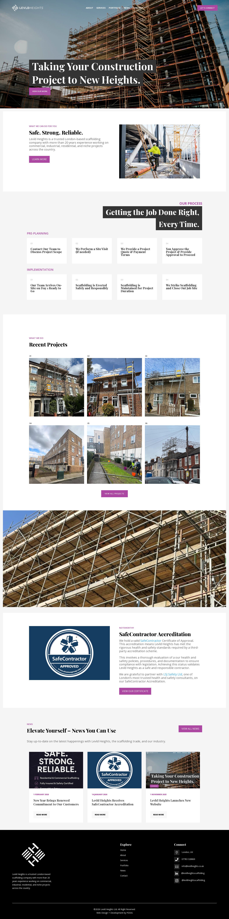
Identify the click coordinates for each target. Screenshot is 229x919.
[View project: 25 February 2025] (56, 454)
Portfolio (114, 8)
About (89, 8)
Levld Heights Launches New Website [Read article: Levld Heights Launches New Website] (170, 802)
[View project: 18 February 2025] (172, 454)
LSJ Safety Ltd (172, 674)
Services (101, 8)
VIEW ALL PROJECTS (114, 493)
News (127, 8)
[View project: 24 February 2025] (114, 454)
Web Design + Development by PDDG (115, 912)
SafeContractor (150, 641)
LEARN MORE (39, 159)
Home (123, 850)
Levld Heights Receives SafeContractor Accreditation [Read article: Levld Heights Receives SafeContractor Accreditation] (112, 802)
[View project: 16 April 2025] (172, 387)
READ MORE (41, 814)
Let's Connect (207, 8)
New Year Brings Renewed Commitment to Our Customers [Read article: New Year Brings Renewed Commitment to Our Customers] (56, 802)
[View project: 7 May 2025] (56, 387)
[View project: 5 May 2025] (114, 387)
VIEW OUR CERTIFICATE (135, 691)
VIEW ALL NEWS (190, 728)
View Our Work (39, 91)
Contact (138, 8)
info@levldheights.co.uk (193, 866)
